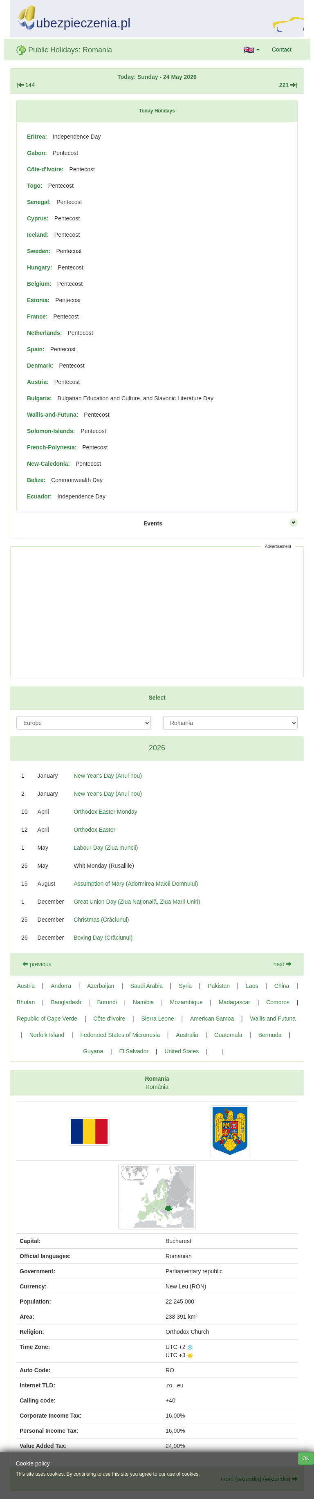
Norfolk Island (47, 1035)
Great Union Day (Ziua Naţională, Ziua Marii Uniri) (137, 901)
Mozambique (186, 1002)
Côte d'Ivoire (109, 1018)
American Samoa (212, 1018)
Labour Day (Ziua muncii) (106, 847)
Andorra (61, 986)
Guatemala (228, 1035)
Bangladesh (66, 1002)
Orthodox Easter (94, 829)
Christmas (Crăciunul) (101, 919)
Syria (185, 986)
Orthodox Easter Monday (105, 811)
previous (37, 964)
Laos (252, 986)
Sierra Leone (157, 1018)
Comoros (277, 1002)
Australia (187, 1035)
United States (181, 1051)
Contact (282, 49)
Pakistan (219, 986)
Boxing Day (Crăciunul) (103, 937)
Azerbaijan (100, 986)
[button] (252, 49)
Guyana (93, 1051)
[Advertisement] (157, 612)
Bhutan (26, 1002)
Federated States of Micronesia (120, 1035)
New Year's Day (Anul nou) (108, 775)
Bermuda (270, 1035)
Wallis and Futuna (273, 1018)
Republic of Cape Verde (47, 1018)
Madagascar (234, 1002)
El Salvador (133, 1051)
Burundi (107, 1002)
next (283, 964)
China (281, 986)
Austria (26, 986)
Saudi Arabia (146, 986)
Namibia (143, 1002)
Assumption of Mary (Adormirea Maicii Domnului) (136, 883)
